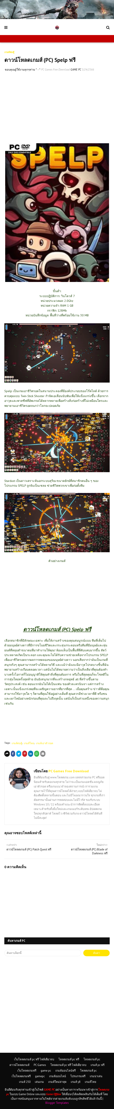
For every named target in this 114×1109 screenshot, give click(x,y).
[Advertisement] (57, 107)
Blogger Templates (57, 1103)
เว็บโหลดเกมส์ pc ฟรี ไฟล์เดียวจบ (34, 1059)
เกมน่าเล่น (96, 1076)
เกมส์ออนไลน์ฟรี (65, 1070)
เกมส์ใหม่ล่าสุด (57, 1082)
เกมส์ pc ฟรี (97, 1065)
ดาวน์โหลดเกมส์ (19, 1065)
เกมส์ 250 (25, 1082)
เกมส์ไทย (90, 1082)
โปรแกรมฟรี (77, 1076)
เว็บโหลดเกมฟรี (26, 1070)
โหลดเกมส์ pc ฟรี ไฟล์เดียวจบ (68, 1065)
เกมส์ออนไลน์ (57, 1076)
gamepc (40, 1076)
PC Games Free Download (55, 69)
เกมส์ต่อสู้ (17, 743)
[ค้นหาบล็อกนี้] (42, 953)
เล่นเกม (39, 1082)
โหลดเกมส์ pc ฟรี (68, 1059)
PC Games (40, 1065)
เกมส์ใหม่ (29, 743)
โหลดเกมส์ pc (91, 1059)
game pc (46, 1070)
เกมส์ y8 (75, 1082)
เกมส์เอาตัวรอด (44, 743)
